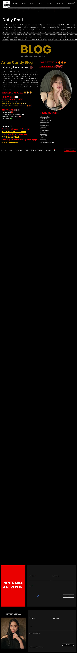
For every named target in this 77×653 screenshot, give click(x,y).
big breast (24, 25)
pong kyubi (38, 29)
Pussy (8, 34)
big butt (5, 29)
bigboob (39, 25)
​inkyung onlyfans (45, 117)
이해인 (11, 39)
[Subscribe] (68, 596)
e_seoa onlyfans (44, 130)
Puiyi (54, 32)
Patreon (27, 29)
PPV (7, 27)
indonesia (19, 34)
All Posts (3, 150)
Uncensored (51, 27)
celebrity (62, 39)
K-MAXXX (13, 34)
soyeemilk (43, 127)
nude (20, 25)
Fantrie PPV (66, 34)
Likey (72, 27)
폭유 (24, 32)
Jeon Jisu (62, 32)
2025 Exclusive (66, 29)
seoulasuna (43, 134)
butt (59, 27)
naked (57, 25)
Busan (32, 32)
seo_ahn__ (5, 37)
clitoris (57, 32)
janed (15, 39)
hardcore (60, 34)
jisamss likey (43, 140)
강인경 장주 (43, 135)
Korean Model (53, 34)
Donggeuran (6, 39)
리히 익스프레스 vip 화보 (47, 142)
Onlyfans (48, 150)
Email (30, 586)
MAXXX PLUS (18, 150)
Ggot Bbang (28, 37)
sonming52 (43, 137)
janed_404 (71, 39)
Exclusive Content (52, 37)
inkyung (39, 27)
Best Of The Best (57, 29)
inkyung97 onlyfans (45, 120)
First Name (32, 576)
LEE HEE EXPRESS (64, 25)
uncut (22, 29)
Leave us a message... (35, 633)
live (16, 29)
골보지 (38, 34)
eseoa (66, 39)
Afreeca (71, 34)
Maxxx (7, 25)
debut (23, 27)
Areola (19, 39)
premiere (11, 27)
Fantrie (27, 27)
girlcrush (8, 32)
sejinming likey (44, 125)
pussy (43, 25)
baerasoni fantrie (45, 132)
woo (26, 34)
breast (30, 25)
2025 (31, 29)
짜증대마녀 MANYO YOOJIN (14, 131)
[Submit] (68, 644)
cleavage (56, 39)
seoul (4, 27)
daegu (39, 37)
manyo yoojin (11, 29)
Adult (10, 150)
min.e (47, 29)
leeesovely (46, 34)
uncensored (18, 27)
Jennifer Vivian (32, 34)
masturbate (33, 27)
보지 (41, 32)
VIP (41, 34)
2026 (43, 29)
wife (56, 27)
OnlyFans (37, 32)
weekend (45, 37)
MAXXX (13, 32)
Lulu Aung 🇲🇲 (7, 118)
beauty (59, 37)
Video (45, 32)
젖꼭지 (15, 37)
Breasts (4, 34)
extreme (72, 25)
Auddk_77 (34, 37)
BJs (34, 29)
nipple (34, 25)
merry (71, 32)
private (16, 25)
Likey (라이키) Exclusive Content (34, 150)
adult (4, 25)
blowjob (68, 27)
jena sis (10, 37)
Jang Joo (72, 37)
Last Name (55, 576)
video (12, 25)
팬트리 (28, 32)
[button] (49, 3)
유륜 (74, 32)
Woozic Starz (21, 37)
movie (63, 37)
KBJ (19, 29)
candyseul (44, 27)
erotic (67, 37)
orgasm (63, 27)
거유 (72, 29)
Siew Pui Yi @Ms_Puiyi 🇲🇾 (11, 116)
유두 (4, 32)
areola (50, 29)
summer (49, 32)
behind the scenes (50, 25)
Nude (67, 32)
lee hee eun (19, 32)
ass (23, 34)
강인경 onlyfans (44, 122)
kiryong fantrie (44, 129)
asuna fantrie (43, 118)
